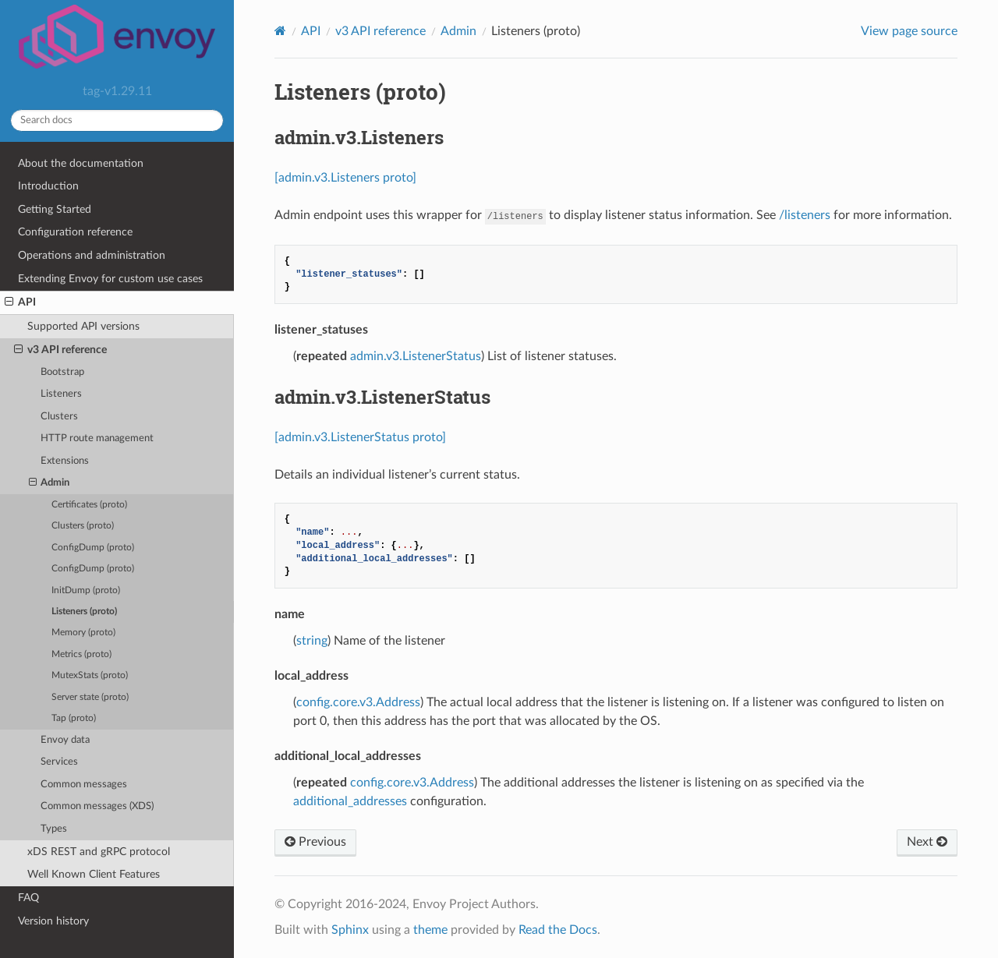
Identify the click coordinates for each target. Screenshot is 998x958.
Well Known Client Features (93, 874)
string (311, 641)
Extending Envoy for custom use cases (110, 279)
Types (54, 829)
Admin (49, 483)
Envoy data (65, 740)
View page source (909, 31)
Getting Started (54, 209)
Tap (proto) (73, 718)
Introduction (48, 186)
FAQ (28, 897)
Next (927, 842)
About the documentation (80, 163)
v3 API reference (60, 350)
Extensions (65, 461)
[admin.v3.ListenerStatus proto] (360, 437)
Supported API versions (83, 326)
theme (430, 930)
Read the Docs (557, 930)
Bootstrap (62, 372)
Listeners (61, 394)
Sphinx (350, 930)
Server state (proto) (90, 697)
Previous (315, 842)
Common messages (84, 784)
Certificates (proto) (89, 504)
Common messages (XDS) (97, 806)
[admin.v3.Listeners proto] (345, 177)
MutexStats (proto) (89, 675)
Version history (53, 921)
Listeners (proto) (84, 611)
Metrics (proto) (81, 654)
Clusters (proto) (82, 525)
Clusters (59, 417)
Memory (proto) (83, 632)
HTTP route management (97, 438)
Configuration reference (75, 232)
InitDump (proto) (85, 590)
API (20, 302)
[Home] (280, 30)
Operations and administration (91, 255)
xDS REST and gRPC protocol (98, 851)
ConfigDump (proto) (92, 547)
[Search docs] (117, 120)
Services (59, 762)
